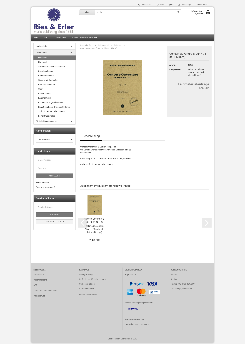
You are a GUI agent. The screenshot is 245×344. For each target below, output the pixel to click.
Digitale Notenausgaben (84, 39)
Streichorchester (45, 72)
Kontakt (174, 280)
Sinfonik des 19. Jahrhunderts (51, 112)
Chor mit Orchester (46, 85)
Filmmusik (43, 63)
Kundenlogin (184, 5)
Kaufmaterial (41, 39)
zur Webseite (144, 5)
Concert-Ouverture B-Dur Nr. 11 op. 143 (94, 221)
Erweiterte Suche (55, 223)
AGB (35, 286)
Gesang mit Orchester (48, 81)
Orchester (42, 59)
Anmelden (54, 177)
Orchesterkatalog (87, 285)
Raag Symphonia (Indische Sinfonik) (54, 108)
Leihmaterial (59, 39)
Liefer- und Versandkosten (45, 291)
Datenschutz (39, 297)
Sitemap (174, 275)
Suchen (160, 5)
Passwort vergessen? (45, 188)
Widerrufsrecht (40, 281)
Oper (40, 90)
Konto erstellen (42, 184)
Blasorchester (44, 94)
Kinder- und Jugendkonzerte (50, 103)
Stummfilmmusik (86, 290)
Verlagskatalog (85, 275)
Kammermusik (44, 99)
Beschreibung (91, 137)
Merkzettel (201, 5)
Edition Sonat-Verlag (88, 296)
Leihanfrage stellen (46, 117)
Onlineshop (113, 340)
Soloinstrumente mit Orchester (51, 67)
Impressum (38, 275)
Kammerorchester (46, 77)
